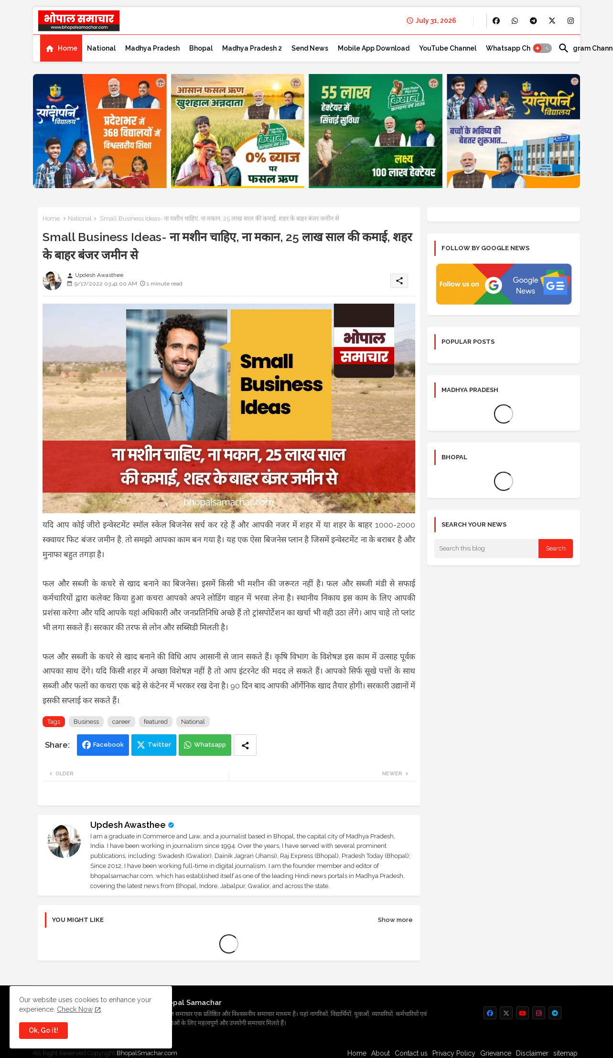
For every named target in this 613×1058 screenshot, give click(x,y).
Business (86, 721)
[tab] (61, 48)
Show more (395, 919)
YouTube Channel (447, 48)
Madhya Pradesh (152, 48)
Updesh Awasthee (128, 825)
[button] (542, 48)
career (121, 721)
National (101, 48)
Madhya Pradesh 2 (252, 48)
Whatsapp (210, 744)
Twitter (159, 744)
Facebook (108, 744)
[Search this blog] (486, 548)
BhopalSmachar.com (147, 1053)
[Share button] (245, 745)
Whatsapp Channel (517, 48)
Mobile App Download (373, 48)
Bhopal (201, 48)
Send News (309, 48)
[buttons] (496, 20)
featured (156, 721)
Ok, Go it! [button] (43, 1030)
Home (67, 48)
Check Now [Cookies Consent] (75, 1009)
